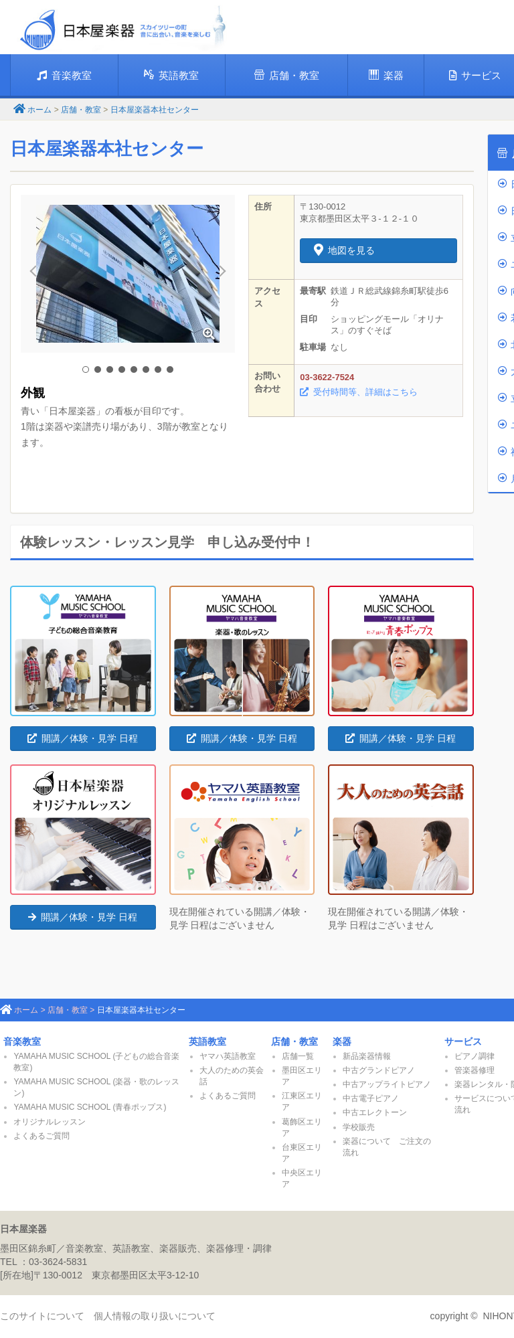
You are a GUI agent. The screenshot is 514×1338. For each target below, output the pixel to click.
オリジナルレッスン (49, 1121)
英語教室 (171, 75)
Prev (38, 273)
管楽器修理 (474, 1070)
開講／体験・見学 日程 (82, 738)
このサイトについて (42, 1316)
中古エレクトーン (375, 1112)
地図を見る (344, 250)
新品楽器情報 (367, 1056)
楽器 (386, 75)
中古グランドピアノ (379, 1070)
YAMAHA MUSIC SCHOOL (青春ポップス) (89, 1107)
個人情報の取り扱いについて (155, 1316)
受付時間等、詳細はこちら (359, 392)
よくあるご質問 (41, 1136)
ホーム (39, 109)
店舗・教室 (286, 75)
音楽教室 (64, 75)
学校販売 (359, 1127)
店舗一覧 (298, 1056)
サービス (463, 1041)
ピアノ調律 (474, 1056)
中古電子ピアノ (371, 1098)
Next (217, 273)
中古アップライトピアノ (387, 1084)
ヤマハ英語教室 (227, 1056)
